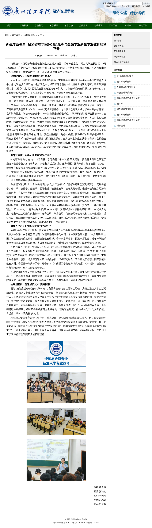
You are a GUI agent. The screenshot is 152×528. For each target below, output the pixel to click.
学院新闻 (39, 25)
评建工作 (143, 25)
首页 (9, 25)
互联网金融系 (119, 51)
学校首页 (125, 6)
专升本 (128, 25)
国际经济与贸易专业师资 (128, 98)
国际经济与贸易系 (121, 62)
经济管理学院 (63, 11)
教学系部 (54, 25)
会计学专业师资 (124, 81)
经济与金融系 (119, 56)
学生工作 (113, 25)
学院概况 (24, 25)
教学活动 (68, 25)
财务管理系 (119, 46)
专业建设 (98, 25)
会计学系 (118, 40)
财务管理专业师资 (125, 109)
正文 (40, 35)
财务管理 (121, 126)
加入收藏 (146, 6)
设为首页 (136, 6)
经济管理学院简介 (125, 76)
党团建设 (83, 25)
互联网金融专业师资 (126, 87)
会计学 (120, 104)
